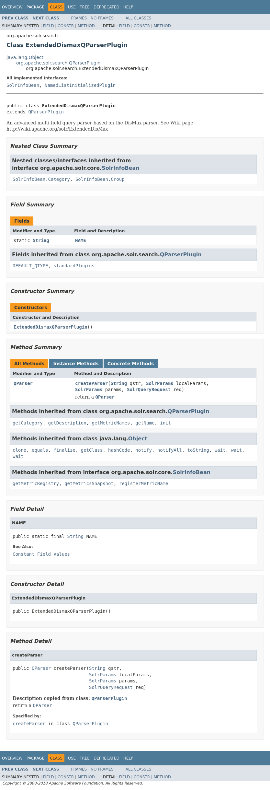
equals (40, 450)
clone (19, 450)
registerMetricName (143, 483)
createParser (91, 383)
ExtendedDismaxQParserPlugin (50, 327)
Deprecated (106, 7)
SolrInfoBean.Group (100, 179)
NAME (80, 240)
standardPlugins (73, 265)
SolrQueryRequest (149, 389)
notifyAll (169, 450)
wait (220, 450)
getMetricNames (111, 422)
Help (128, 7)
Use (72, 7)
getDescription (67, 422)
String (41, 240)
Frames (79, 18)
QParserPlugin (46, 111)
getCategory (28, 422)
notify (143, 450)
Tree (85, 7)
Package (35, 7)
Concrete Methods (130, 363)
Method (86, 26)
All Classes (138, 18)
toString (198, 450)
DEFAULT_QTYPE (30, 265)
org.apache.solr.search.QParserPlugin (58, 62)
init (165, 422)
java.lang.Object (24, 57)
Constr (66, 26)
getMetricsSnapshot (89, 483)
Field (48, 26)
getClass (92, 450)
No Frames (102, 18)
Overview (12, 7)
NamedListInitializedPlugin (80, 85)
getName (144, 422)
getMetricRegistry (36, 483)
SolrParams (159, 383)
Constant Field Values (41, 554)
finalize (64, 450)
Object (137, 439)
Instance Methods (75, 363)
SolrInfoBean (22, 85)
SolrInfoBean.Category (41, 179)
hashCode (119, 450)
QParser (23, 383)
